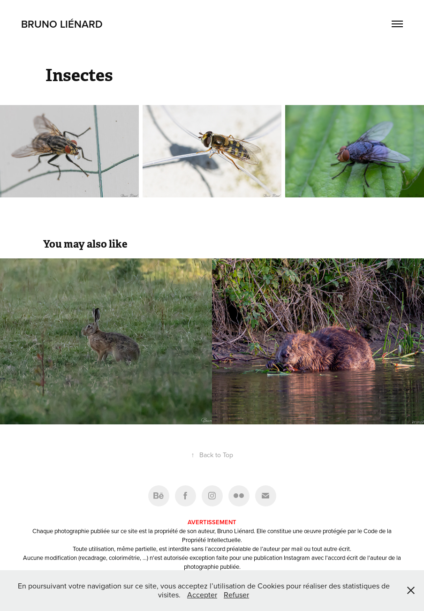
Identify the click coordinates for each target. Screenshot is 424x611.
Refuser (236, 594)
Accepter (202, 594)
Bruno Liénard (62, 23)
